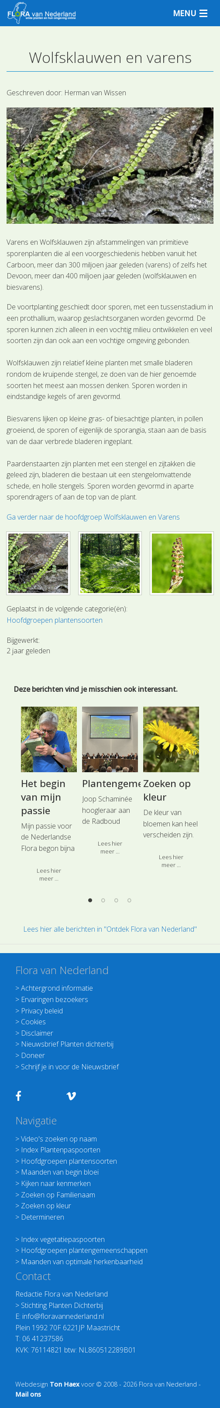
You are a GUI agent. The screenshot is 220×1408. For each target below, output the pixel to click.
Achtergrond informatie (57, 988)
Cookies (33, 1022)
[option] (110, 905)
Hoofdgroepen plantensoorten (69, 1161)
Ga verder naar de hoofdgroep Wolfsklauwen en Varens (93, 517)
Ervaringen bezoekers (54, 999)
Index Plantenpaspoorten (60, 1150)
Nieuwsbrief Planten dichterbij (67, 1044)
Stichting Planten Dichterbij (62, 1305)
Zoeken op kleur (46, 1205)
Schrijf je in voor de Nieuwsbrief (70, 1067)
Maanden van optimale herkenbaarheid (82, 1261)
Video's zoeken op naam (59, 1139)
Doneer (33, 1055)
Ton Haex (64, 1384)
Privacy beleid (42, 1011)
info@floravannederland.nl (63, 1316)
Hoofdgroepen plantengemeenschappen (84, 1250)
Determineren (42, 1217)
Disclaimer (37, 1033)
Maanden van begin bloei (60, 1172)
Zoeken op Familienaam (58, 1195)
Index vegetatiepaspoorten (63, 1239)
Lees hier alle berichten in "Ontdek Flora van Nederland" (110, 929)
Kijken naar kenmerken (56, 1183)
